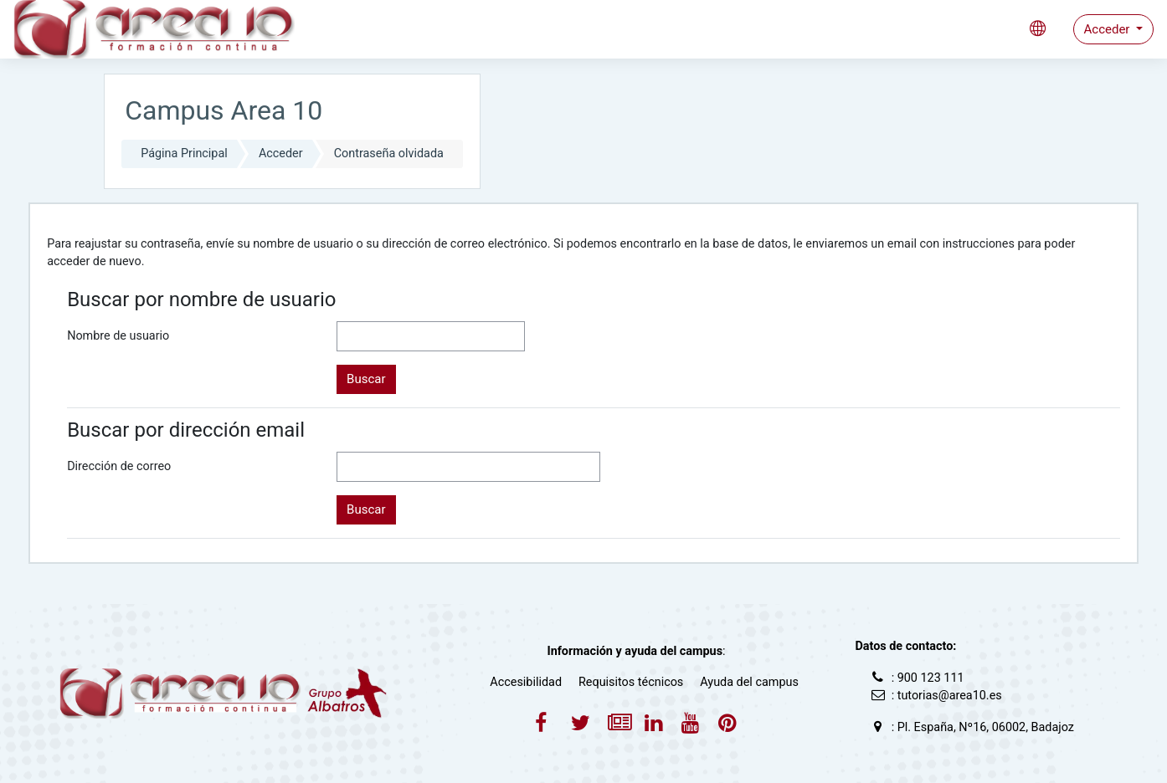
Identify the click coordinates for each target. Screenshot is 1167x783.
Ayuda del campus (749, 682)
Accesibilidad (526, 682)
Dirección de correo (119, 466)
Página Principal (184, 153)
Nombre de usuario (118, 336)
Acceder (1109, 29)
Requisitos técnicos (630, 682)
